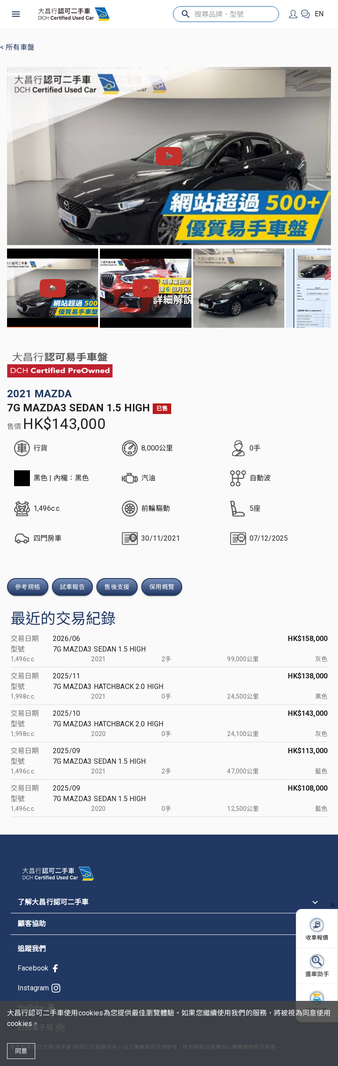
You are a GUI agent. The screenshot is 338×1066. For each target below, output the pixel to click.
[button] (169, 902)
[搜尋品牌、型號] (226, 14)
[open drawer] (15, 14)
